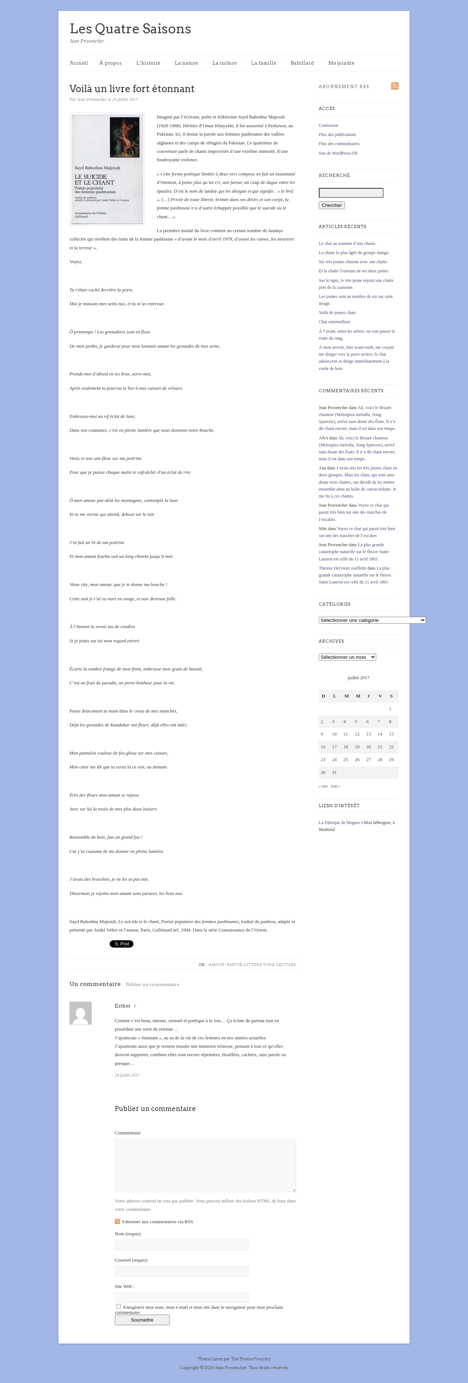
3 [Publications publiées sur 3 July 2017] (333, 721)
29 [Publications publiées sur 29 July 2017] (391, 759)
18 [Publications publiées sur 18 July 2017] (345, 746)
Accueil (78, 63)
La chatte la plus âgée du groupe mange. (354, 252)
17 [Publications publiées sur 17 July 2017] (334, 746)
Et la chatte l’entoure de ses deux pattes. (354, 270)
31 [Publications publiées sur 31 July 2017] (334, 772)
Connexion (328, 125)
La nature (190, 63)
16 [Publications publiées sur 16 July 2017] (323, 746)
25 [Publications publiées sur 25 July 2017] (345, 759)
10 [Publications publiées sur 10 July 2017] (334, 734)
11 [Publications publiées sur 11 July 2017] (345, 734)
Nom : (128, 1233)
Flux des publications (337, 134)
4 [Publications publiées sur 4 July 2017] (344, 721)
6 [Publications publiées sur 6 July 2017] (367, 721)
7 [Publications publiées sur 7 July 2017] (379, 721)
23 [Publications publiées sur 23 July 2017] (323, 759)
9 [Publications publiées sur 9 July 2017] (322, 734)
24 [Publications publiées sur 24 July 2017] (334, 759)
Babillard (306, 63)
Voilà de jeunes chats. (338, 312)
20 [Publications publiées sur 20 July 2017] (368, 746)
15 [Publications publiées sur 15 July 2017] (391, 734)
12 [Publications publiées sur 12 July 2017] (357, 734)
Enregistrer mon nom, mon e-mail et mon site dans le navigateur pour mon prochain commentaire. (199, 1309)
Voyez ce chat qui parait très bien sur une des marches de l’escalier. (354, 512)
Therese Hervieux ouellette (342, 568)
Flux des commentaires (339, 143)
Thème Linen (210, 1358)
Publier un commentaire (152, 984)
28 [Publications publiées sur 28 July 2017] (380, 759)
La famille (267, 63)
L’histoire (151, 63)
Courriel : (131, 1260)
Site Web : (125, 1286)
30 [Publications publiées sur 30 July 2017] (323, 772)
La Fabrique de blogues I (341, 822)
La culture (228, 63)
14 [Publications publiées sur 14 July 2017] (380, 734)
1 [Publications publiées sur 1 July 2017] (390, 708)
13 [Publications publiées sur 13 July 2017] (368, 734)
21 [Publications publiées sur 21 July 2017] (380, 746)
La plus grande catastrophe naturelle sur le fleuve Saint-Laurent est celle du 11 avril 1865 (354, 551)
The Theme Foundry (250, 1358)
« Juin (323, 786)
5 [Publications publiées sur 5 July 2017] (356, 721)
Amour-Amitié (225, 964)
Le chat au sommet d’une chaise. (347, 243)
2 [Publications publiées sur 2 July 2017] (322, 721)
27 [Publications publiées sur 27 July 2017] (368, 759)
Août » (335, 786)
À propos (114, 63)
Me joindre (341, 63)
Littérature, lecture (270, 964)
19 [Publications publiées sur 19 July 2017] (357, 746)
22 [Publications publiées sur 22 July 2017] (391, 746)
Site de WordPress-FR (338, 153)
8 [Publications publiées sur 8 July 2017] (390, 721)
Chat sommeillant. (335, 321)
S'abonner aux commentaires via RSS (157, 1221)
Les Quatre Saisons (130, 28)
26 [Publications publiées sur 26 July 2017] (357, 759)
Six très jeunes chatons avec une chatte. (353, 261)
